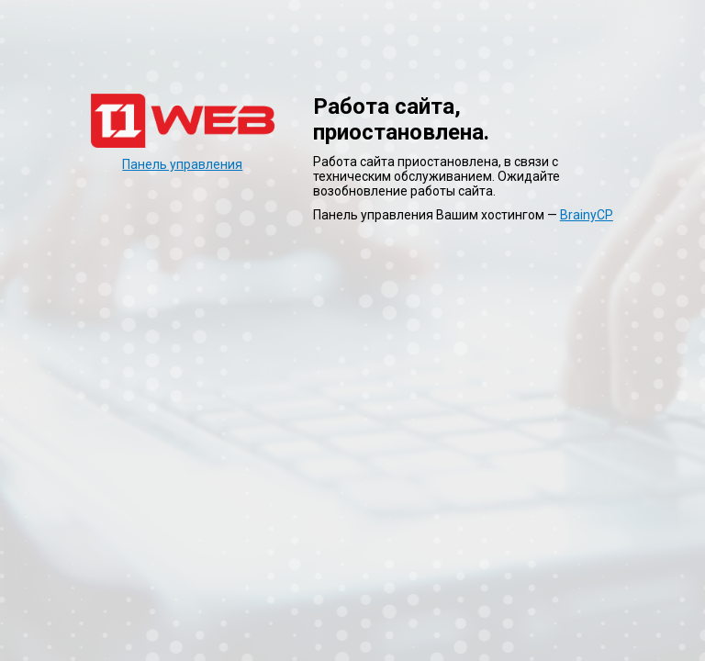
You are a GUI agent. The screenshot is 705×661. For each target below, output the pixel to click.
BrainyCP (586, 214)
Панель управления (182, 164)
